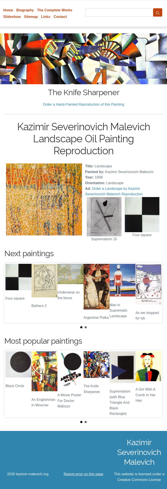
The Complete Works (54, 10)
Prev (11, 292)
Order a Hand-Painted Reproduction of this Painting (83, 104)
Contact (60, 17)
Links (45, 17)
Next (155, 292)
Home (8, 10)
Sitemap (31, 17)
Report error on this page (83, 474)
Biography (25, 10)
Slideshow (12, 17)
